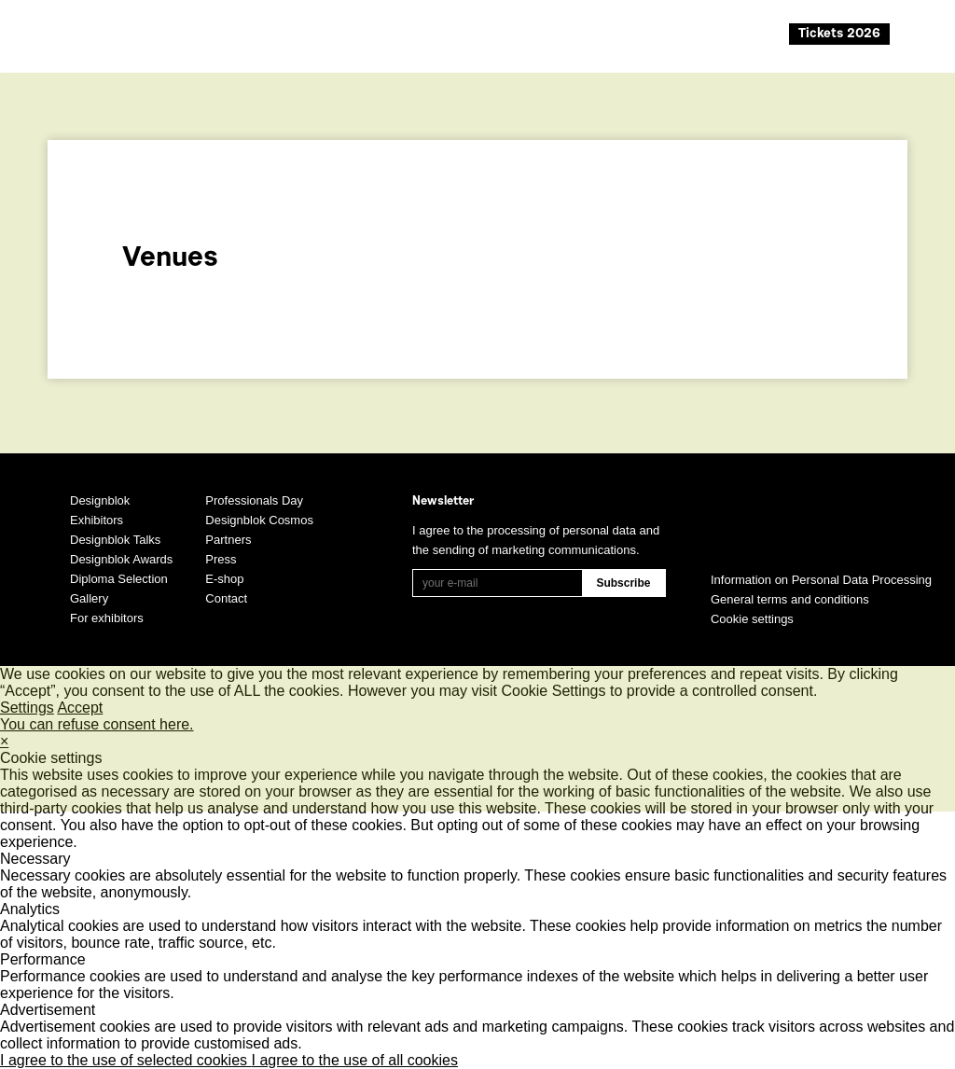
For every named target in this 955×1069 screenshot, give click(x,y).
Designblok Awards (121, 559)
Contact (226, 598)
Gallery (89, 598)
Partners (228, 540)
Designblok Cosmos (259, 520)
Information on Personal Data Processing (821, 580)
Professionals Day (254, 500)
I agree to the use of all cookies (355, 1060)
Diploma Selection (119, 579)
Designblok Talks (115, 540)
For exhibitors (107, 618)
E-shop (224, 579)
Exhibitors (96, 520)
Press (220, 559)
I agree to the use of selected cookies (126, 1060)
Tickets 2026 (839, 34)
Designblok (100, 500)
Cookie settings (752, 619)
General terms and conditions (790, 599)
